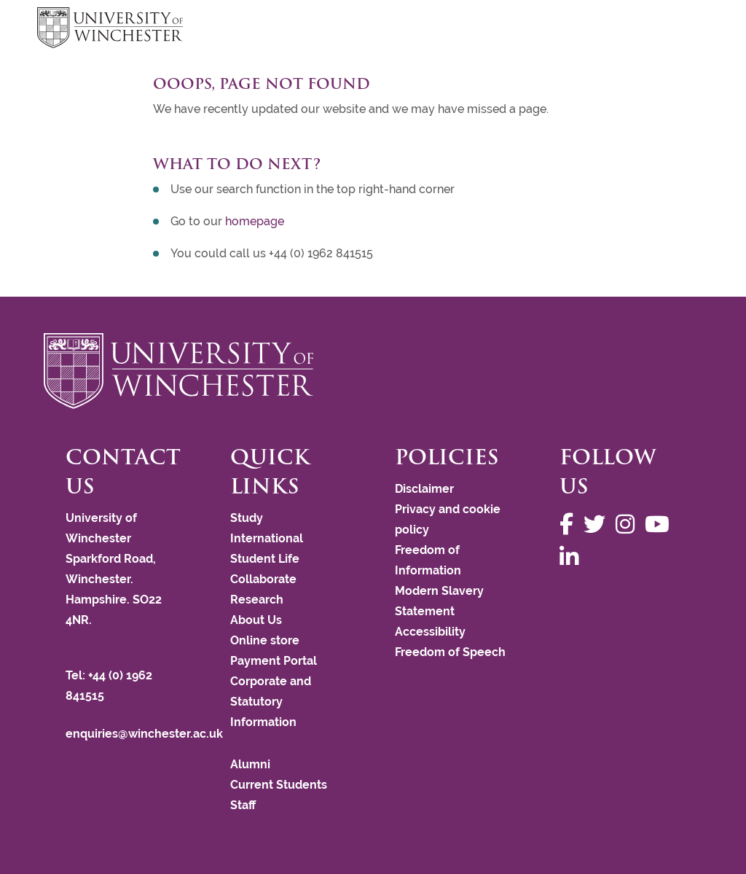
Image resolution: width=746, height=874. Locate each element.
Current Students (278, 785)
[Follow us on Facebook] (570, 524)
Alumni (250, 764)
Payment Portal (273, 661)
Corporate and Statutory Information (270, 701)
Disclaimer (424, 489)
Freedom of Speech (450, 652)
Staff (243, 805)
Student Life (264, 559)
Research (256, 599)
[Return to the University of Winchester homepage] (373, 371)
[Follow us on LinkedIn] (573, 557)
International (266, 538)
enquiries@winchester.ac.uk (144, 734)
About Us (256, 620)
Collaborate (263, 579)
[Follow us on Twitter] (598, 524)
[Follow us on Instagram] (629, 524)
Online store (264, 640)
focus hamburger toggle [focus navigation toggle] (683, 29)
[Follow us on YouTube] (661, 524)
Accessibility (430, 632)
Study (246, 518)
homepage (254, 221)
